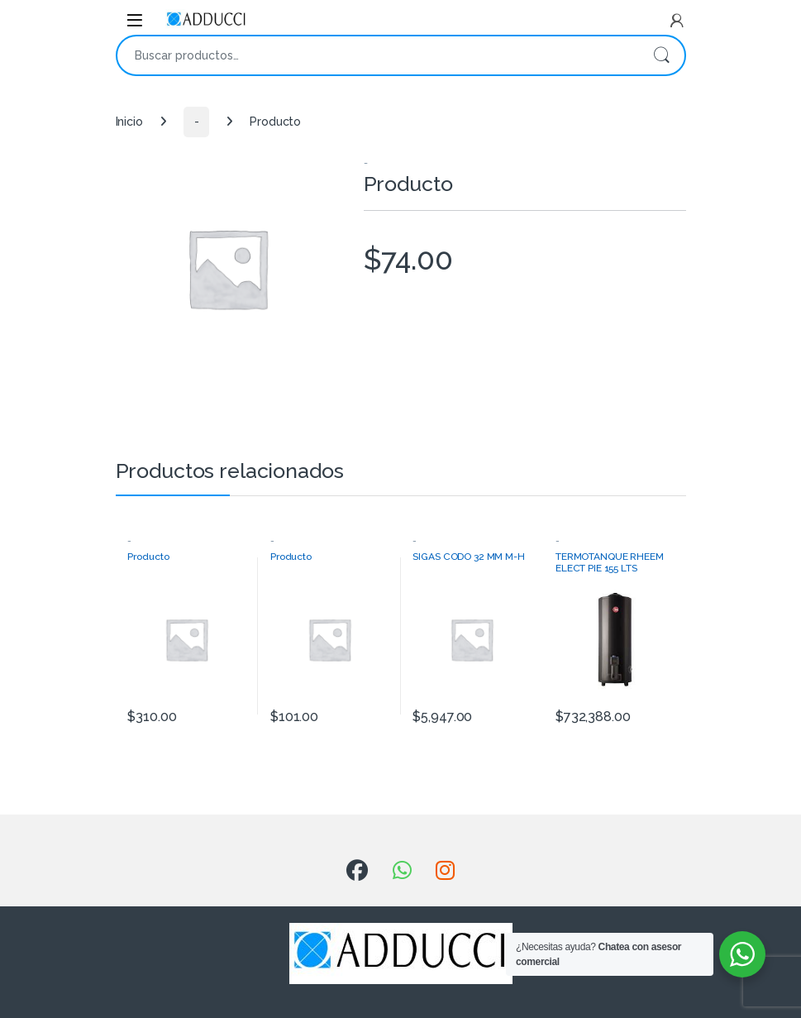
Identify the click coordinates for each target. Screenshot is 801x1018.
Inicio (129, 121)
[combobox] (377, 55)
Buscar (661, 55)
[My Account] (677, 21)
